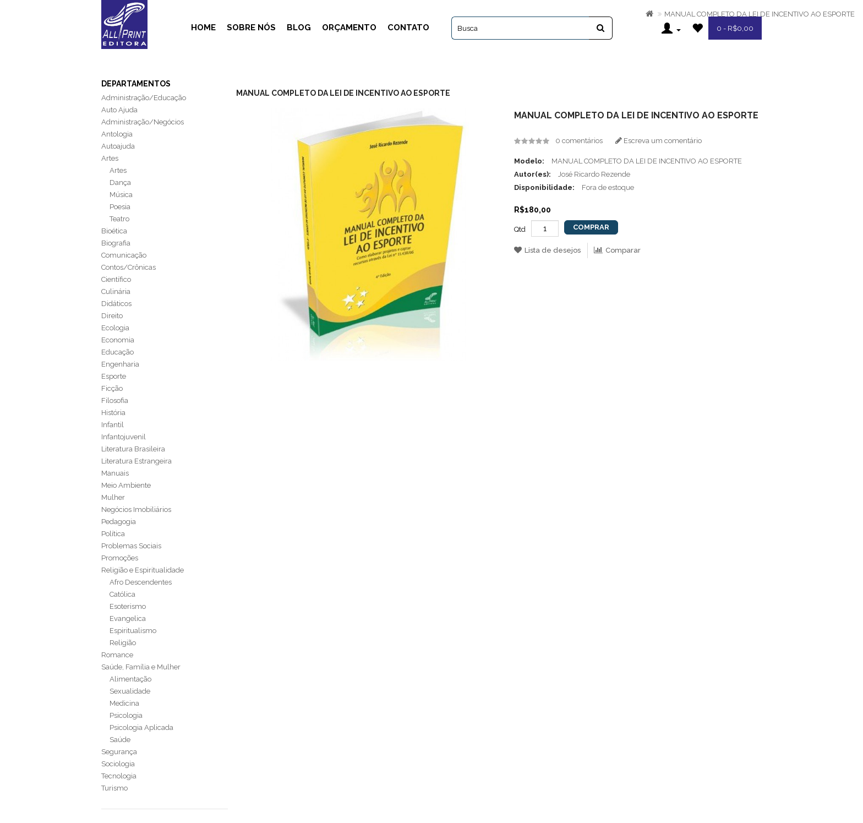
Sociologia (118, 764)
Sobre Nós (251, 27)
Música (121, 194)
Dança (120, 182)
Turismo (114, 788)
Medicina (124, 703)
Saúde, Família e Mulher (141, 667)
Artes (109, 158)
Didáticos (116, 303)
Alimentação (130, 679)
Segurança (119, 752)
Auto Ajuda (119, 110)
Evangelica (128, 618)
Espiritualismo (133, 630)
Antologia (117, 134)
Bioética (114, 231)
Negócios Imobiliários (136, 509)
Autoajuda (118, 146)
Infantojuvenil (123, 437)
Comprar (591, 227)
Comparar (617, 250)
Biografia (115, 243)
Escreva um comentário (658, 141)
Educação (117, 352)
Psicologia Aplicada (141, 727)
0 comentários (579, 141)
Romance (117, 655)
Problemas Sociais (131, 546)
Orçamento (349, 27)
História (113, 412)
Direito (112, 316)
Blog (299, 27)
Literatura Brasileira (133, 449)
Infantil (112, 425)
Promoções (119, 558)
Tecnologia (118, 776)
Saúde (120, 739)
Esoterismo (128, 606)
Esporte (113, 376)
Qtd (520, 229)
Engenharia (120, 364)
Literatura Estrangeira (136, 461)
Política (113, 534)
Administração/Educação (143, 98)
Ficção (112, 388)
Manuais (115, 473)
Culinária (115, 291)
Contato (408, 27)
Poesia (120, 207)
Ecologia (115, 328)
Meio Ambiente (126, 485)
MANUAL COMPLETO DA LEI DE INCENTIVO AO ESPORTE (759, 14)
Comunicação (123, 255)
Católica (122, 594)
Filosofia (114, 400)
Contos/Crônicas (128, 267)
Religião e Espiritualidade (142, 570)
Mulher (113, 497)
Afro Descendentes (141, 582)
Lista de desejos (547, 250)
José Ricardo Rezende (594, 174)
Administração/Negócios (142, 122)
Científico (116, 279)
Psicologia (126, 715)
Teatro (119, 219)
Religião (123, 643)
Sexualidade (130, 691)
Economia (117, 340)
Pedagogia (118, 521)
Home (203, 27)
